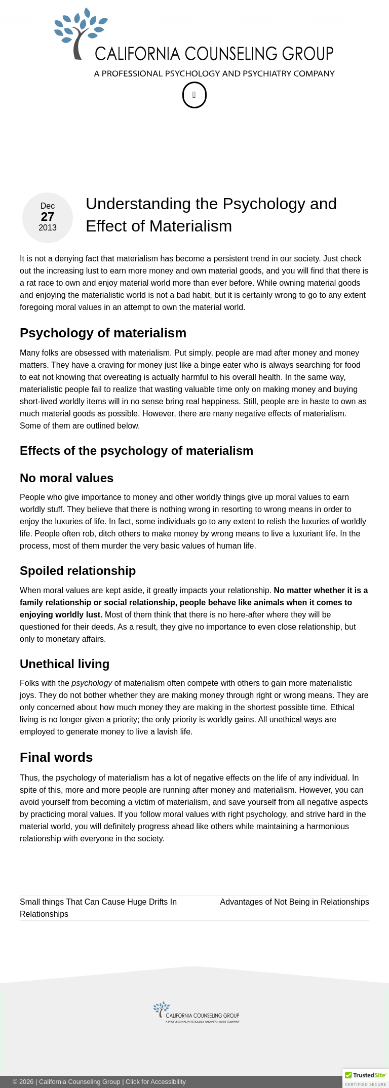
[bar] (194, 95)
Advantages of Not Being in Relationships (294, 902)
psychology (76, 777)
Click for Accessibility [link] (156, 1081)
